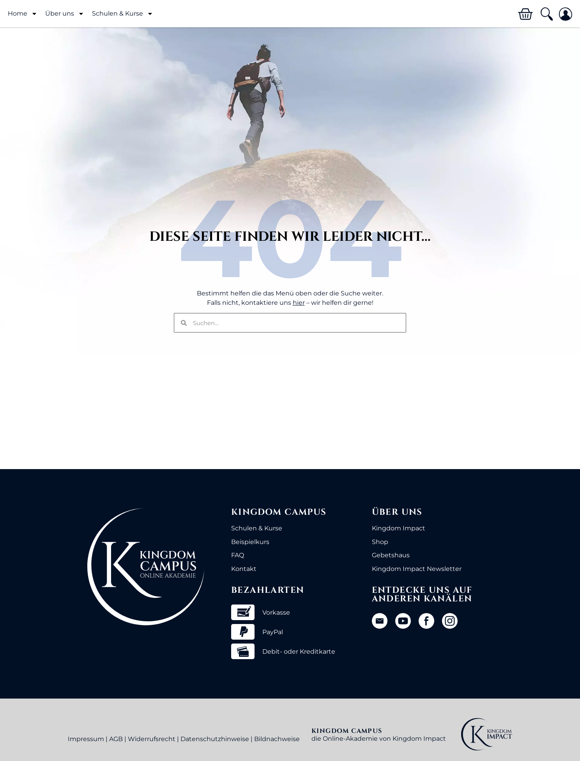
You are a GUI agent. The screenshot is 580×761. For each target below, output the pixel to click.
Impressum (86, 739)
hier (299, 302)
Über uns (64, 14)
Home (22, 14)
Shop (380, 542)
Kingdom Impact (398, 528)
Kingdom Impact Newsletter (417, 569)
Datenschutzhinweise (214, 739)
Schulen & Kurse (122, 14)
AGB (116, 739)
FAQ (237, 555)
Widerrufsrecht (151, 739)
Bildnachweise (277, 739)
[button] (546, 14)
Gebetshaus (391, 555)
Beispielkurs (250, 542)
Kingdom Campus (279, 512)
